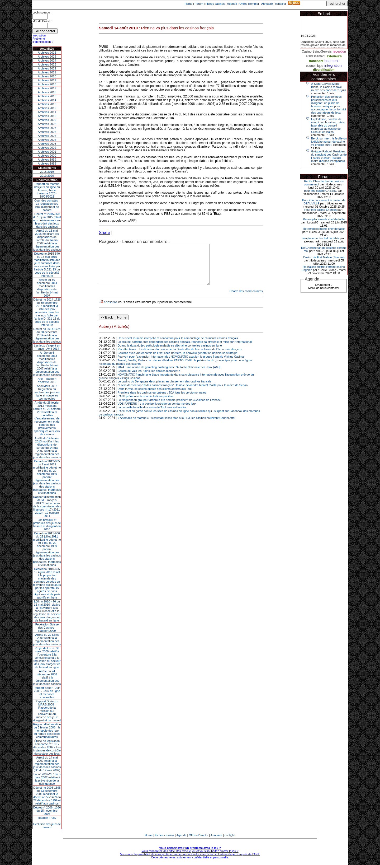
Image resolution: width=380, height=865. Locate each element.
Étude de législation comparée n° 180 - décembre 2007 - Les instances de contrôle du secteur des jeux (47, 747)
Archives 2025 (47, 56)
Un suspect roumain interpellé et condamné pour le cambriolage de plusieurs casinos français (178, 346)
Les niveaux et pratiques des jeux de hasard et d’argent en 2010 (47, 524)
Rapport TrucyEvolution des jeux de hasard (47, 822)
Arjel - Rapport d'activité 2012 (47, 380)
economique (314, 66)
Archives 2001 (47, 151)
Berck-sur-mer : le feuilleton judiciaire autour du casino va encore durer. (329, 141)
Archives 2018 (47, 84)
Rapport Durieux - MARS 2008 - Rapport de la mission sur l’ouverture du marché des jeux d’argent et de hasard (47, 711)
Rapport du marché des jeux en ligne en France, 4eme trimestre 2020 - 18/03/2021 (47, 190)
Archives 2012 (47, 108)
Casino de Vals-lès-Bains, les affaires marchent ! (149, 378)
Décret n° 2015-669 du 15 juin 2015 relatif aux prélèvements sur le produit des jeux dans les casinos (47, 220)
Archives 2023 (47, 64)
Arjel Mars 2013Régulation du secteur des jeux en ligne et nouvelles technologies (46, 392)
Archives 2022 (47, 68)
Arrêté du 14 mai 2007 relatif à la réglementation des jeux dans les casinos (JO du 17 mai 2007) (47, 764)
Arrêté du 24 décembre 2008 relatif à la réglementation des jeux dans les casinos (47, 677)
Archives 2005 (47, 135)
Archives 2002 (47, 147)
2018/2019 (47, 171)
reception (339, 51)
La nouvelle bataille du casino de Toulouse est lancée (152, 415)
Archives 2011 (47, 112)
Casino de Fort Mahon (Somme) (323, 257)
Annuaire (267, 3)
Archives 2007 (47, 127)
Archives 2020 (47, 76)
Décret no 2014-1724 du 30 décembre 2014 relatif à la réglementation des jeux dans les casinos (47, 335)
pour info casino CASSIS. (320, 190)
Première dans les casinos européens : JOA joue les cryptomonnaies (162, 400)
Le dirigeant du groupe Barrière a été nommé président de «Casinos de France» (169, 407)
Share (104, 232)
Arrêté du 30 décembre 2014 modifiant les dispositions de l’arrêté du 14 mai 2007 (47, 287)
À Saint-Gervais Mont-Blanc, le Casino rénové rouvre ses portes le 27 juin (328, 87)
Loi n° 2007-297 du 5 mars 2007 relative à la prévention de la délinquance (47, 779)
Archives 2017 (47, 88)
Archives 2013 (47, 104)
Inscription (39, 35)
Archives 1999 (47, 159)
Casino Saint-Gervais (316, 51)
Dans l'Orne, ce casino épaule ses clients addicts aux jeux (155, 396)
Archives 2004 (47, 139)
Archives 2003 (47, 143)
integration (332, 65)
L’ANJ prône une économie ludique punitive (146, 404)
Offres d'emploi (249, 3)
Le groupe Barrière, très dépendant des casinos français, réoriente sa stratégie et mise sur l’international (185, 349)
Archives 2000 (47, 155)
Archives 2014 (47, 100)
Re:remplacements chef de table (324, 219)
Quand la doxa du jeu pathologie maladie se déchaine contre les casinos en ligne (170, 353)
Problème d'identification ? (42, 40)
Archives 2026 (47, 52)
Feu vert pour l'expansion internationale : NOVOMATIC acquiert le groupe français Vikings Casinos (181, 364)
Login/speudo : (41, 12)
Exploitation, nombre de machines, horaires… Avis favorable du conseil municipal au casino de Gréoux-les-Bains (328, 125)
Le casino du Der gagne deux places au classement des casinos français (164, 389)
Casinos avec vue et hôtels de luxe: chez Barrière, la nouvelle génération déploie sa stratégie (178, 360)
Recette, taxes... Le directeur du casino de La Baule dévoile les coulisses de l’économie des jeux (180, 357)
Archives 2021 (47, 72)
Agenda (232, 3)
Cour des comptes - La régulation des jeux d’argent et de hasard (47, 205)
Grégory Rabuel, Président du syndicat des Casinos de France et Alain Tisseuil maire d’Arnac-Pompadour (329, 156)
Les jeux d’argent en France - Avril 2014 (47, 347)
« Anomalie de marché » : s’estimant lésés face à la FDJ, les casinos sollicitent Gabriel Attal (176, 425)
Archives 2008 (47, 123)
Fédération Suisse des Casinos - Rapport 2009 (47, 627)
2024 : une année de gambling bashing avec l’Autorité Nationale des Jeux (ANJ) (169, 375)
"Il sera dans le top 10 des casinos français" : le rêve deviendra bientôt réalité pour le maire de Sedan (183, 393)
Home (188, 3)
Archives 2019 (47, 80)
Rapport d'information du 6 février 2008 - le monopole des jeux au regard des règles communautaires (47, 730)
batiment (332, 61)
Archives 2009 (47, 119)
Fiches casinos (215, 3)
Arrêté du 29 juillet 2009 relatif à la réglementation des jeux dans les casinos (47, 639)
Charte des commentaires (246, 299)
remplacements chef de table (320, 238)
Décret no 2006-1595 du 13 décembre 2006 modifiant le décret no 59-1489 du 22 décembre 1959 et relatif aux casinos (47, 795)
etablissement (315, 56)
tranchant (316, 61)
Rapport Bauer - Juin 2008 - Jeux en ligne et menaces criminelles (47, 692)
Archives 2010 (47, 116)
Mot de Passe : (42, 21)
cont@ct (280, 3)
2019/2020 (47, 175)
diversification (323, 70)
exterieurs (334, 56)
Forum (199, 3)
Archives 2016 (47, 92)
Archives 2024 (47, 60)
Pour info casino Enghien (320, 209)
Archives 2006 (47, 131)
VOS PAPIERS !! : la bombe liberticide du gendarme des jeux (157, 411)
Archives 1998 (47, 163)
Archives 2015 (47, 96)
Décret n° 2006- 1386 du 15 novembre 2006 (47, 810)
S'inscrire (110, 310)
